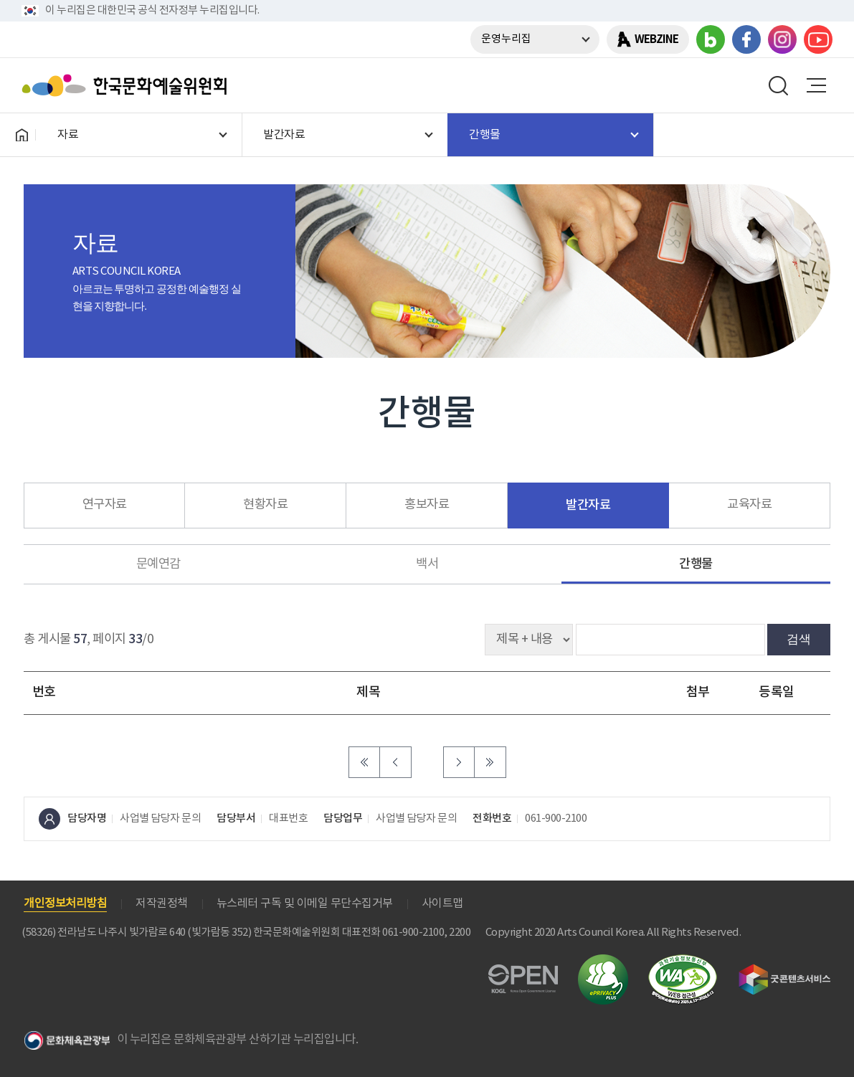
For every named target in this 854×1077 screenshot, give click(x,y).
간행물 (696, 563)
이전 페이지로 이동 (396, 762)
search (778, 85)
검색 (799, 638)
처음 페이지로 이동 (364, 762)
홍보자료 (426, 505)
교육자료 (749, 505)
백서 (427, 564)
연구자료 (104, 505)
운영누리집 (506, 39)
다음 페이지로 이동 (459, 762)
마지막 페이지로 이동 (490, 762)
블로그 (710, 39)
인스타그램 (782, 39)
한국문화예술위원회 (128, 85)
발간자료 (588, 505)
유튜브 (818, 39)
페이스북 (746, 39)
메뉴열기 (816, 85)
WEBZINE (656, 39)
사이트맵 (442, 903)
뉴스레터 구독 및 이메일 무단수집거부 (305, 903)
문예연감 (158, 564)
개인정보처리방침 (65, 903)
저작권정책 (162, 903)
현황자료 (265, 505)
